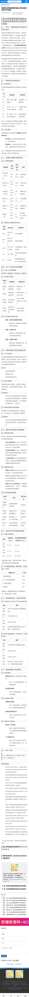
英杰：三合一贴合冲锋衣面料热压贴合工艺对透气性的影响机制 (15, 907)
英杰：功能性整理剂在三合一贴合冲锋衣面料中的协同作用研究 (15, 914)
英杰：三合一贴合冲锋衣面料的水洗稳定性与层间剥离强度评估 (15, 912)
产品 (11, 995)
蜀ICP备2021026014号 (15, 990)
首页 (3, 995)
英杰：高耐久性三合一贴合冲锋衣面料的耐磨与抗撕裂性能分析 (15, 905)
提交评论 (4, 957)
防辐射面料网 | (11, 989)
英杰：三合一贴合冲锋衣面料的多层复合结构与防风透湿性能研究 (15, 898)
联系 (25, 995)
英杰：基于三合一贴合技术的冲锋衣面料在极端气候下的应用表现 (15, 900)
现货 (18, 995)
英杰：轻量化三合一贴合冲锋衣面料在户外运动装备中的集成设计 (15, 909)
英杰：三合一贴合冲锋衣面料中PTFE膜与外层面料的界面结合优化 (15, 902)
